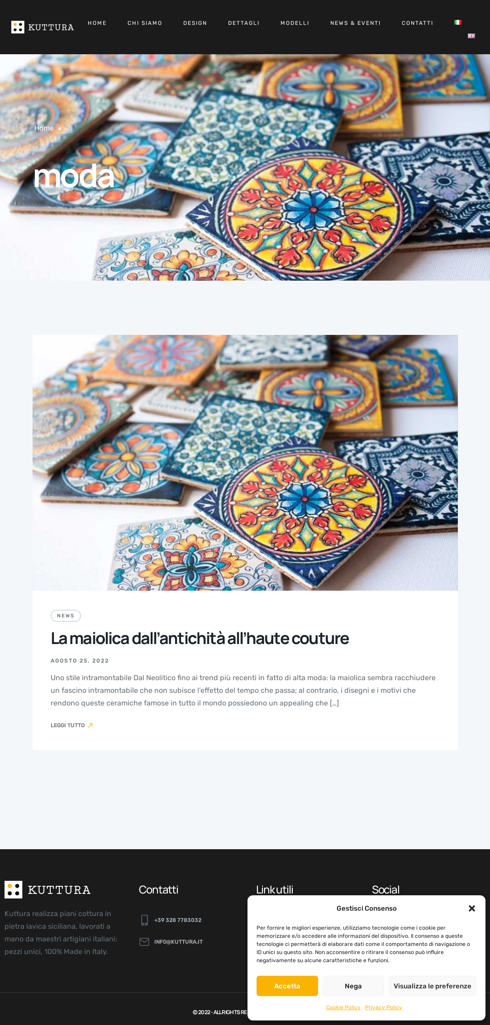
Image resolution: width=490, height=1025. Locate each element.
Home (97, 23)
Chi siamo (145, 23)
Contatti (417, 23)
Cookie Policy (343, 1007)
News (66, 616)
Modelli (295, 23)
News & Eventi (355, 23)
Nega (353, 986)
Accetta (287, 986)
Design (195, 23)
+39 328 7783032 (177, 920)
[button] (471, 908)
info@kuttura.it (178, 942)
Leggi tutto (72, 725)
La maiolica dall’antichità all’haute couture (200, 638)
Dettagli (244, 23)
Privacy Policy (383, 1007)
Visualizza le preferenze (432, 986)
